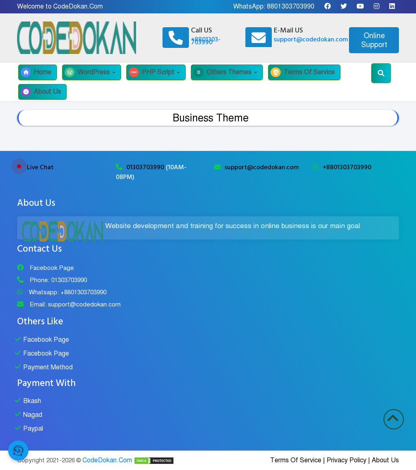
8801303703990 (290, 6)
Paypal (33, 429)
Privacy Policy (346, 460)
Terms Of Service (303, 72)
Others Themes (225, 72)
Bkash (32, 401)
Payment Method (48, 367)
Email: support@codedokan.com (75, 304)
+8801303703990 (347, 167)
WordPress (90, 72)
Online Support (374, 40)
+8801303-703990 (206, 40)
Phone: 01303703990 (58, 280)
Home (36, 72)
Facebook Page (52, 268)
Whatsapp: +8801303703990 (67, 292)
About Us (41, 92)
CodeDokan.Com (107, 460)
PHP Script (154, 72)
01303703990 (146, 167)
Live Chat (40, 167)
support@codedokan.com (311, 39)
